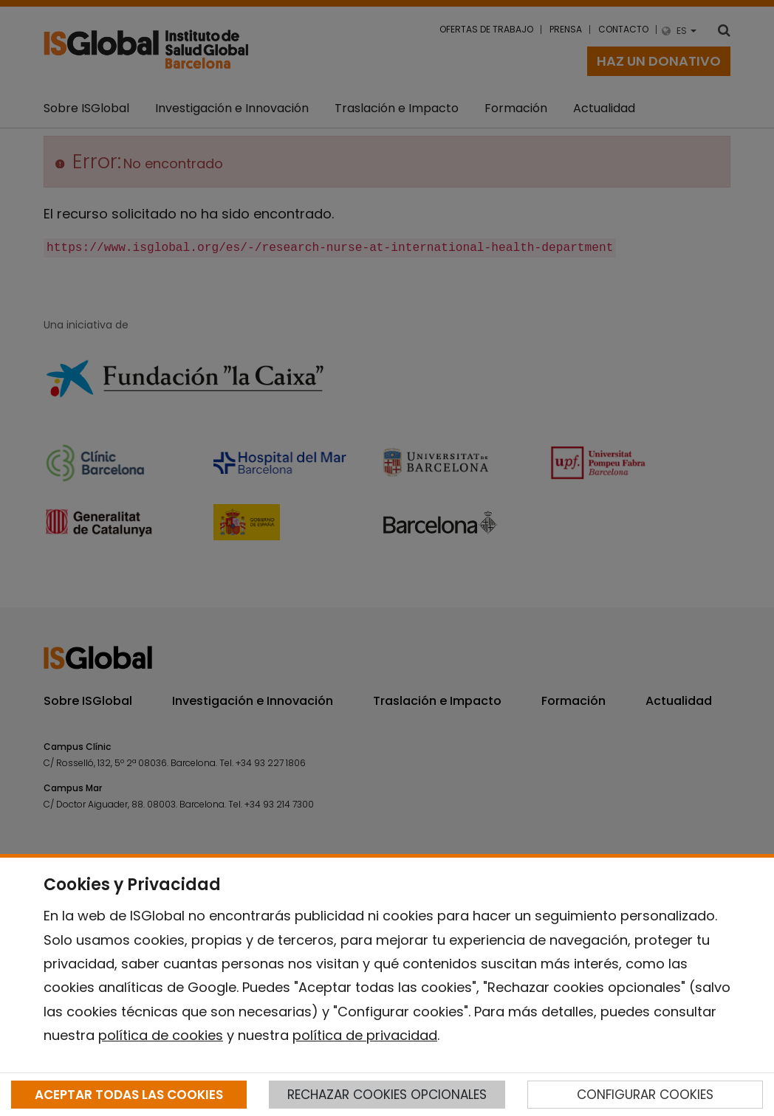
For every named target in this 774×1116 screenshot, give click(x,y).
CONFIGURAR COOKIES (645, 1094)
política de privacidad (364, 1035)
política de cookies (160, 1035)
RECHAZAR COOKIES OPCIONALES (387, 1094)
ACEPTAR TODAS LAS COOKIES (129, 1094)
